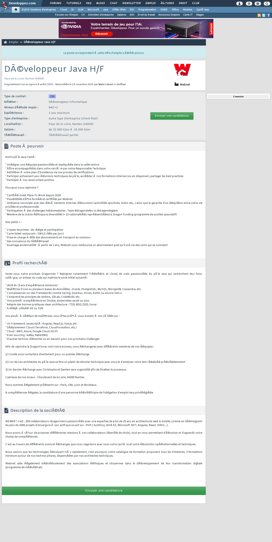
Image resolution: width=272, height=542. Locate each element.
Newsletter (131, 3)
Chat (113, 3)
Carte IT (188, 14)
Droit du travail (146, 14)
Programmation (147, 9)
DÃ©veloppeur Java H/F (40, 42)
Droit (182, 3)
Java (105, 9)
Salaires (121, 14)
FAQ (89, 3)
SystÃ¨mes (203, 9)
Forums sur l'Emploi (66, 14)
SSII (132, 14)
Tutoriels (73, 3)
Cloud (63, 9)
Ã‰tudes (167, 3)
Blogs (100, 3)
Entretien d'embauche (101, 14)
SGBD (163, 9)
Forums (56, 3)
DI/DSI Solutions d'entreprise (39, 9)
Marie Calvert (105, 84)
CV (83, 14)
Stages (200, 14)
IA (72, 9)
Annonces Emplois (169, 14)
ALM (80, 9)
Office (175, 9)
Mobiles (187, 9)
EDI (132, 9)
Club (195, 3)
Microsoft (93, 9)
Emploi (150, 3)
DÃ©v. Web (119, 9)
